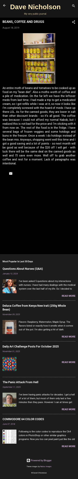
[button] (73, 22)
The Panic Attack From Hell (20, 382)
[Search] (73, 6)
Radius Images (45, 467)
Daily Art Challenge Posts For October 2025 (31, 346)
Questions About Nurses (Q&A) (23, 268)
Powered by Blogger (39, 460)
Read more (68, 295)
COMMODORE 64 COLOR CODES (23, 419)
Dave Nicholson (35, 7)
